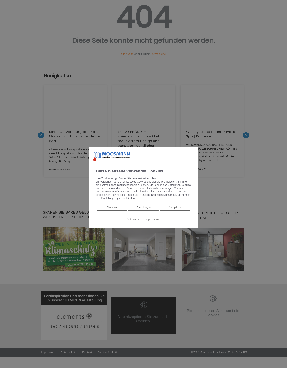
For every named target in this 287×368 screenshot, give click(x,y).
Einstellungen (143, 207)
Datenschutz (134, 219)
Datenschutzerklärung (163, 194)
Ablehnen (111, 207)
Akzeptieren (175, 207)
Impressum (152, 219)
